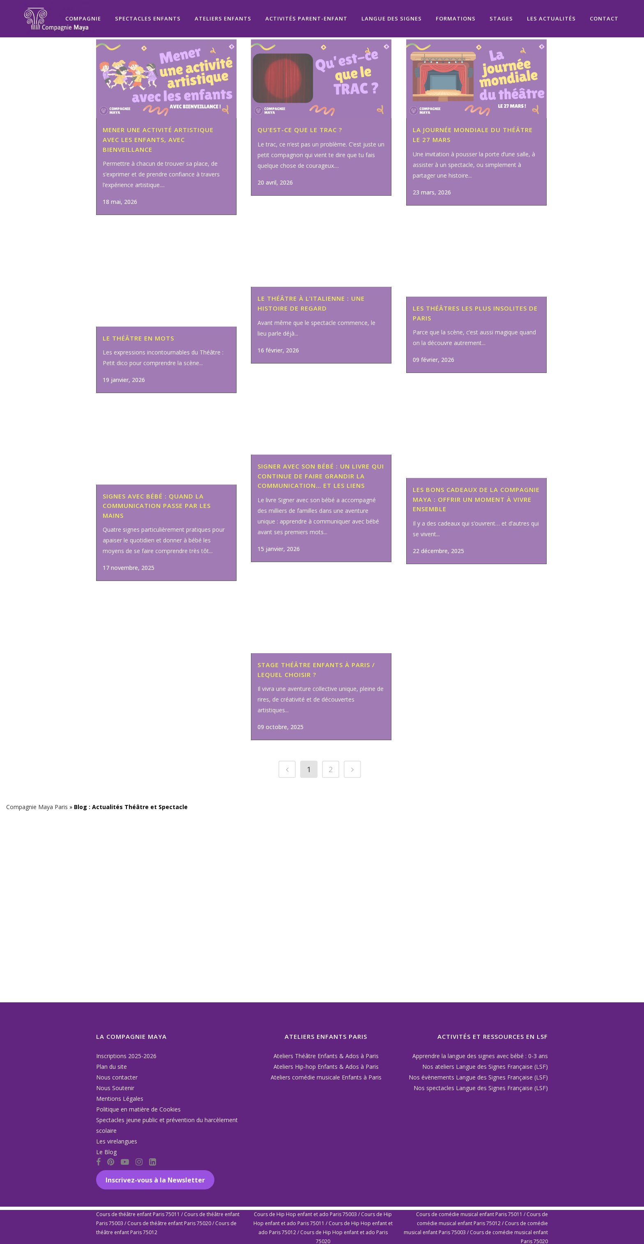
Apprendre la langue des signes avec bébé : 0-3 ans (480, 1056)
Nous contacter (117, 1077)
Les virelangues (116, 1141)
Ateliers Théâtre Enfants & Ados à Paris (326, 1056)
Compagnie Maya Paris (37, 988)
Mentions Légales (119, 1098)
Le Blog (106, 1152)
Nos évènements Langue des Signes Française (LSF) (478, 1077)
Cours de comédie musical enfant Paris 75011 (469, 1214)
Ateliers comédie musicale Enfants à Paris (326, 1077)
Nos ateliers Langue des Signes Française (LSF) (485, 1066)
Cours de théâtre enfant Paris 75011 (138, 1214)
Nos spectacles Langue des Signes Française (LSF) (481, 1088)
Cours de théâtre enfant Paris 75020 (169, 1223)
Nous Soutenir (115, 1088)
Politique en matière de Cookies (138, 1109)
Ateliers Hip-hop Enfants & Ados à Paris (326, 1066)
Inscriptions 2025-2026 (126, 1056)
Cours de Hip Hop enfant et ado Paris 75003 (305, 1214)
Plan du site (111, 1066)
